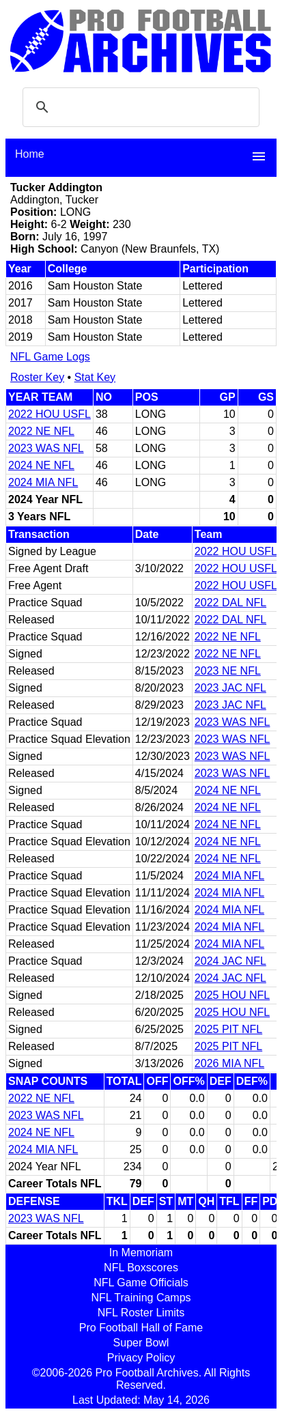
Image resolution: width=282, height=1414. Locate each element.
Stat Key (94, 377)
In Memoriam (141, 1252)
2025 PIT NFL (228, 1029)
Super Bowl (141, 1342)
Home (29, 154)
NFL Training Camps (141, 1297)
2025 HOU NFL (232, 995)
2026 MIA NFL (229, 1063)
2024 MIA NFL (43, 482)
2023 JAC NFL (230, 688)
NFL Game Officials (141, 1282)
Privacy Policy (141, 1357)
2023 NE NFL (228, 671)
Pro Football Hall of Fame (141, 1327)
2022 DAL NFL (230, 602)
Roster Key (37, 377)
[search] (138, 107)
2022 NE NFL (41, 431)
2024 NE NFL (41, 465)
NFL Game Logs (50, 357)
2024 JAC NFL (230, 961)
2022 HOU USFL (49, 414)
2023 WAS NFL (46, 448)
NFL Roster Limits (141, 1312)
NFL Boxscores (141, 1267)
